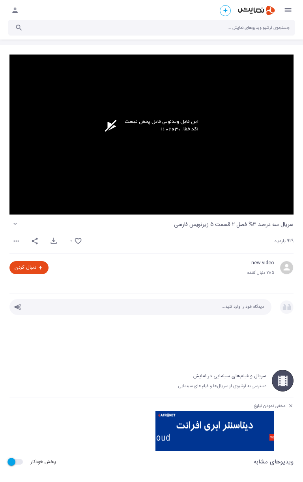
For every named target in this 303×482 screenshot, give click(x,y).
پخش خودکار (43, 461)
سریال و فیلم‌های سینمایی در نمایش (229, 376)
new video (262, 263)
